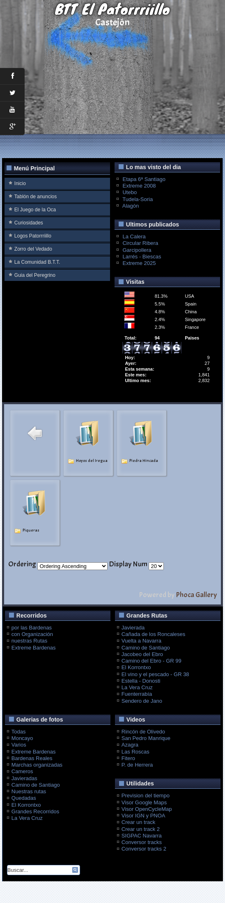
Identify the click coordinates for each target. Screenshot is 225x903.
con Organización (32, 634)
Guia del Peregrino (34, 275)
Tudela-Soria (137, 199)
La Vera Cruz (137, 687)
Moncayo (22, 738)
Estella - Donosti (141, 681)
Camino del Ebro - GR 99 (151, 661)
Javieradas (24, 778)
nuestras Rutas (29, 641)
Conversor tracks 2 (144, 849)
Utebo (129, 192)
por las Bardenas (31, 628)
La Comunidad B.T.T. (37, 262)
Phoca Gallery (196, 595)
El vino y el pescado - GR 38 (155, 674)
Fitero (128, 758)
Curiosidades (28, 223)
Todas (18, 732)
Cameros (22, 771)
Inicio (20, 183)
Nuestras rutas (28, 791)
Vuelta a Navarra (141, 641)
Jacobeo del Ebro (142, 654)
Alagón (130, 206)
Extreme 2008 (139, 186)
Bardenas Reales (32, 758)
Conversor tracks (142, 842)
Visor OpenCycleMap (147, 809)
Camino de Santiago (146, 648)
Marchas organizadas (36, 765)
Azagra (130, 745)
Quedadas (23, 798)
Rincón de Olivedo (143, 732)
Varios (18, 745)
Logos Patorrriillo (32, 236)
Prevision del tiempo (146, 795)
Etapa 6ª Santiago (143, 179)
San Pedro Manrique (146, 738)
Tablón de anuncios (35, 196)
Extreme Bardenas (33, 648)
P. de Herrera (137, 765)
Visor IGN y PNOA (143, 815)
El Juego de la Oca (35, 210)
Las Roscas (135, 752)
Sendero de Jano (142, 701)
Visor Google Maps (144, 802)
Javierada (133, 628)
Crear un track (138, 822)
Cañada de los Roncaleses (153, 634)
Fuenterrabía (137, 694)
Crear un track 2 (141, 829)
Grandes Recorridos (35, 811)
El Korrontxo (136, 667)
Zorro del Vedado (33, 249)
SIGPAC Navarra (142, 836)
